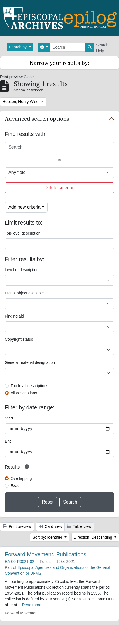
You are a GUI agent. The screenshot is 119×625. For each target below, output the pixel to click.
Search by (18, 47)
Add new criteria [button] (24, 207)
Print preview (17, 526)
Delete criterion (60, 187)
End (8, 441)
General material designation (30, 362)
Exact (15, 485)
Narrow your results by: (59, 62)
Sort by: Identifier (47, 537)
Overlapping (21, 478)
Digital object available (24, 293)
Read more (31, 605)
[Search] (68, 47)
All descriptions (24, 393)
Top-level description (23, 233)
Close (29, 77)
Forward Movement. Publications (45, 554)
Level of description (22, 270)
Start (9, 418)
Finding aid (14, 316)
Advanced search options (37, 118)
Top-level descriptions (29, 385)
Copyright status (19, 339)
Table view (79, 526)
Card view (50, 526)
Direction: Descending (93, 537)
